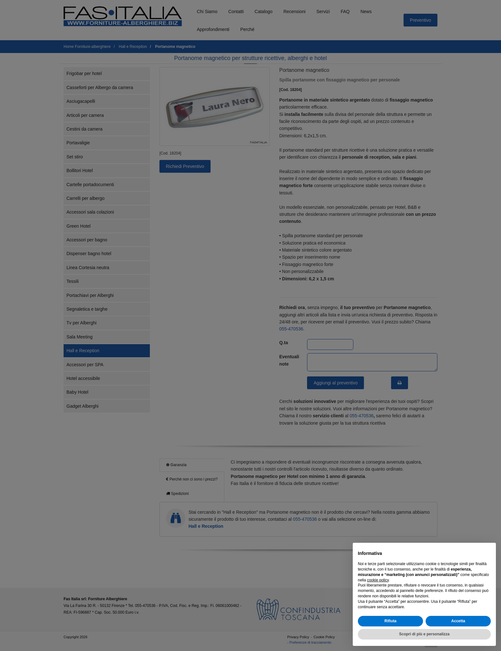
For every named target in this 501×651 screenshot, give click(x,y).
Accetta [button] (458, 621)
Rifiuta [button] (390, 621)
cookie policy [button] (378, 580)
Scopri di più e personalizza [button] (424, 634)
